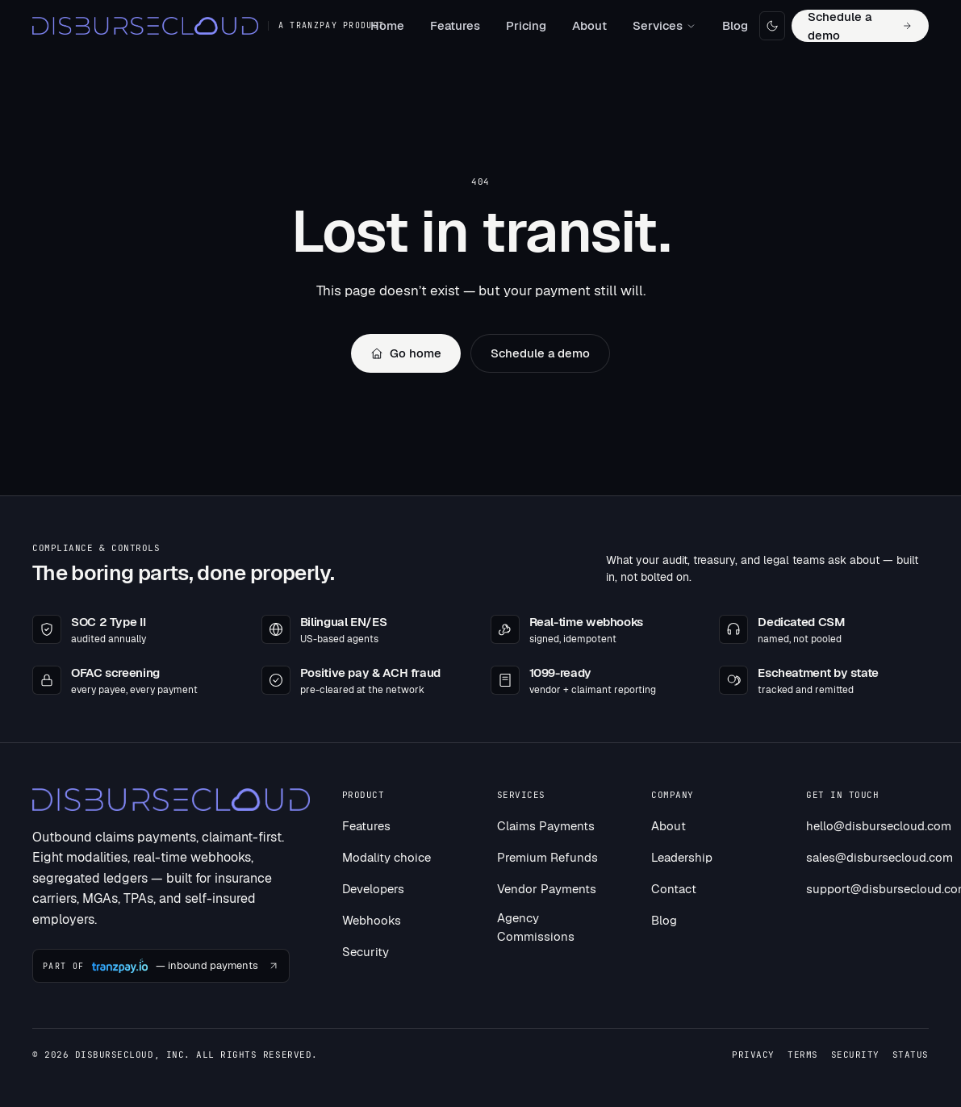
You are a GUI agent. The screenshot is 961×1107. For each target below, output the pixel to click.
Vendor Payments (546, 888)
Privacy (753, 1054)
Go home (405, 353)
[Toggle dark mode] (772, 25)
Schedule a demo (860, 26)
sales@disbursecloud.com (879, 857)
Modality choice (386, 857)
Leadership (681, 857)
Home (387, 25)
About (589, 25)
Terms (803, 1054)
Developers (373, 888)
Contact (673, 888)
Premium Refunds (547, 857)
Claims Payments (546, 825)
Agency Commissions (536, 927)
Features (455, 25)
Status (910, 1054)
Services (664, 25)
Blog (735, 25)
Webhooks (371, 920)
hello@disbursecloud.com (878, 825)
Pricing (526, 25)
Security (365, 951)
